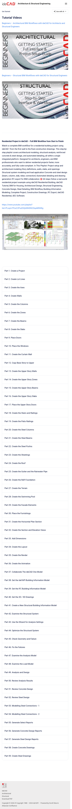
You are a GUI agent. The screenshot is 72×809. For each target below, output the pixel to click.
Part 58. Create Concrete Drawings (20, 747)
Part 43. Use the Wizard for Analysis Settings (24, 622)
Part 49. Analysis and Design (17, 672)
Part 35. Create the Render (16, 555)
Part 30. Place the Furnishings (18, 513)
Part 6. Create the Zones (15, 312)
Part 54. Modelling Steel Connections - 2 (22, 714)
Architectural (6, 793)
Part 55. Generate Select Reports (19, 722)
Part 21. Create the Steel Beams (18, 438)
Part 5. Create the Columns (16, 304)
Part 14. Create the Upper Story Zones (21, 379)
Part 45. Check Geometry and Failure (20, 639)
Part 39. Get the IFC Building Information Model (25, 589)
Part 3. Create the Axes (15, 287)
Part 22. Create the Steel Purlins (18, 446)
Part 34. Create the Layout (16, 547)
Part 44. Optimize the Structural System (22, 630)
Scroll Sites (53, 803)
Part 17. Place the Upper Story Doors (20, 405)
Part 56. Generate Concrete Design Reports (23, 731)
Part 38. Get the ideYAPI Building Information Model (27, 580)
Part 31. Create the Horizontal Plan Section (23, 522)
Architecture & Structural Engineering (34, 3)
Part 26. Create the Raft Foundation (20, 480)
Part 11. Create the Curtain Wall (18, 354)
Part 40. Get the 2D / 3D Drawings (19, 597)
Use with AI (60, 11)
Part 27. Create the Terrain (16, 488)
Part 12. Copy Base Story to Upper (19, 363)
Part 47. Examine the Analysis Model (20, 655)
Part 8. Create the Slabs (15, 329)
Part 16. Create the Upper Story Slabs (21, 396)
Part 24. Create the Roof (15, 463)
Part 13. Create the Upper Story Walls (21, 371)
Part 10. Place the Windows (16, 346)
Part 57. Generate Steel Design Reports (21, 739)
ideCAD (4, 791)
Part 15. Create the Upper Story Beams (21, 388)
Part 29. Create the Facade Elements (20, 505)
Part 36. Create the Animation (17, 563)
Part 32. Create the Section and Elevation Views (25, 530)
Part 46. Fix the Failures (15, 647)
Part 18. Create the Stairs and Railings (21, 413)
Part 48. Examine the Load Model (19, 664)
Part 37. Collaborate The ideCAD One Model (24, 572)
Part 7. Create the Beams (15, 321)
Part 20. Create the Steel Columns (19, 430)
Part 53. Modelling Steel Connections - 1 (22, 706)
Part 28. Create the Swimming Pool (20, 497)
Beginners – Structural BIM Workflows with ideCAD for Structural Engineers (34, 75)
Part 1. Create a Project (15, 271)
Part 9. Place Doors (13, 338)
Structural (5, 796)
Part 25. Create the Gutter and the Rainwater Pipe (26, 471)
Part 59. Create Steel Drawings (18, 756)
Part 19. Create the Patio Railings (19, 421)
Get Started (6, 11)
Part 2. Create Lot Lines (15, 279)
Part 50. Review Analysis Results (19, 681)
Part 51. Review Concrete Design (19, 689)
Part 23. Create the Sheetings (17, 455)
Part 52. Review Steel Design (17, 697)
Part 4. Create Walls (13, 296)
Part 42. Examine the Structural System (22, 614)
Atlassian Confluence (9, 806)
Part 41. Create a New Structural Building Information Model (31, 605)
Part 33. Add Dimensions (15, 538)
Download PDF (7, 799)
